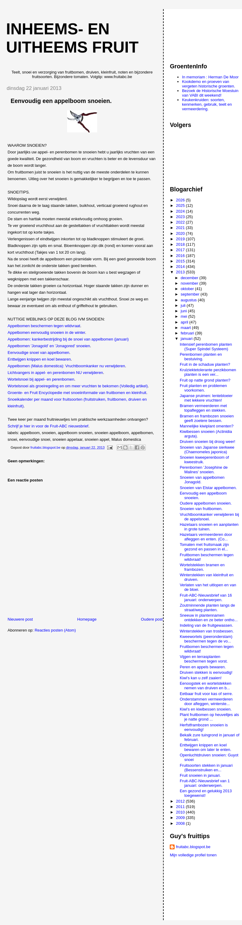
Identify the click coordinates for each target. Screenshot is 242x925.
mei (184, 316)
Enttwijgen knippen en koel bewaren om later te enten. (205, 747)
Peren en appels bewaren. (203, 667)
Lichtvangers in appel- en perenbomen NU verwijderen (55, 372)
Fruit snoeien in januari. (200, 775)
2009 (181, 817)
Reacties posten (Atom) (55, 630)
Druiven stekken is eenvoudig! (206, 672)
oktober (188, 288)
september (190, 294)
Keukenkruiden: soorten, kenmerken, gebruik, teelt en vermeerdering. (207, 104)
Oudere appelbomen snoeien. (206, 503)
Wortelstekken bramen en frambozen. (202, 567)
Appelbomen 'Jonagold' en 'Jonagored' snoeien (49, 346)
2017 (181, 250)
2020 (181, 233)
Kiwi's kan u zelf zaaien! (201, 678)
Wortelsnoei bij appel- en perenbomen (41, 379)
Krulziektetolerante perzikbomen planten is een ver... (208, 372)
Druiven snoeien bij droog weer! (207, 441)
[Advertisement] (197, 33)
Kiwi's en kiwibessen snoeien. (206, 709)
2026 (181, 200)
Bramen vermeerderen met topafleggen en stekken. (203, 408)
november (190, 283)
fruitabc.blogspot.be (193, 846)
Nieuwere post (20, 619)
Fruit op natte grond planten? (205, 380)
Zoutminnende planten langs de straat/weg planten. (207, 607)
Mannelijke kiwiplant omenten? (206, 426)
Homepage (87, 619)
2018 (181, 244)
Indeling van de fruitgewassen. (206, 625)
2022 (181, 222)
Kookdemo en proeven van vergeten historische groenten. (208, 83)
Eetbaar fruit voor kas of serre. (206, 693)
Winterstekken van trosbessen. (207, 631)
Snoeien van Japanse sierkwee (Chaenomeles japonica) (207, 449)
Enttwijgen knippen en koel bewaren (39, 359)
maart (186, 327)
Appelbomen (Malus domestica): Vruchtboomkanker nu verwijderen (66, 366)
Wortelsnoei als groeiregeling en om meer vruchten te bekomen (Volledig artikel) (78, 386)
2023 (181, 216)
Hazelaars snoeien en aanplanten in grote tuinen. (209, 526)
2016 (181, 255)
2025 (181, 205)
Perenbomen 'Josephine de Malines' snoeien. (204, 469)
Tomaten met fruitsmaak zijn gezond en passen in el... (204, 546)
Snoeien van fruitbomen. (201, 508)
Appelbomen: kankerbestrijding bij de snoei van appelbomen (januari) (68, 339)
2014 (181, 266)
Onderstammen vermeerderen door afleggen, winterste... (206, 701)
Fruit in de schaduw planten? (205, 364)
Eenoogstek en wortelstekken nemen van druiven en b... (205, 685)
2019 (181, 239)
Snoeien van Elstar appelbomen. (208, 487)
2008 (181, 823)
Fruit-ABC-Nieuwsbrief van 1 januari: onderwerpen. (205, 783)
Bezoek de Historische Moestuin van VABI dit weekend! (210, 93)
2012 (181, 801)
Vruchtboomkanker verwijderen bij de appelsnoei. (209, 516)
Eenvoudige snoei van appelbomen (38, 352)
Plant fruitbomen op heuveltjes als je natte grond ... (209, 716)
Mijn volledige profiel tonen (193, 855)
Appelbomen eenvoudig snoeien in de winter (46, 332)
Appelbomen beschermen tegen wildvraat (44, 326)
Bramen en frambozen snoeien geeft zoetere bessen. (207, 418)
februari (188, 333)
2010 (181, 812)
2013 (181, 272)
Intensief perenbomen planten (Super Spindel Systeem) (206, 346)
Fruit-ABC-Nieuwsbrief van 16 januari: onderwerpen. (206, 597)
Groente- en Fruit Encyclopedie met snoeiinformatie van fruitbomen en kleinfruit (77, 392)
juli (184, 305)
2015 (181, 261)
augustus (189, 300)
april (185, 322)
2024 (181, 211)
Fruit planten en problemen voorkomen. (203, 387)
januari (187, 338)
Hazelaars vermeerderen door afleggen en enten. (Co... (206, 536)
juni (184, 311)
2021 (181, 227)
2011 (181, 806)
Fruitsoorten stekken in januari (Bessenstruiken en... (206, 767)
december (190, 278)
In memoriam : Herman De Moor (210, 77)
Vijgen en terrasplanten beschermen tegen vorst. (204, 658)
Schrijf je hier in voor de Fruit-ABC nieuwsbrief (48, 426)
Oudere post (152, 619)
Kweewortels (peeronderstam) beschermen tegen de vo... (206, 638)
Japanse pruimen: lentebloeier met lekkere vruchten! (206, 398)
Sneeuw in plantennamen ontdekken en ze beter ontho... (209, 617)
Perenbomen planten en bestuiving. (201, 356)
